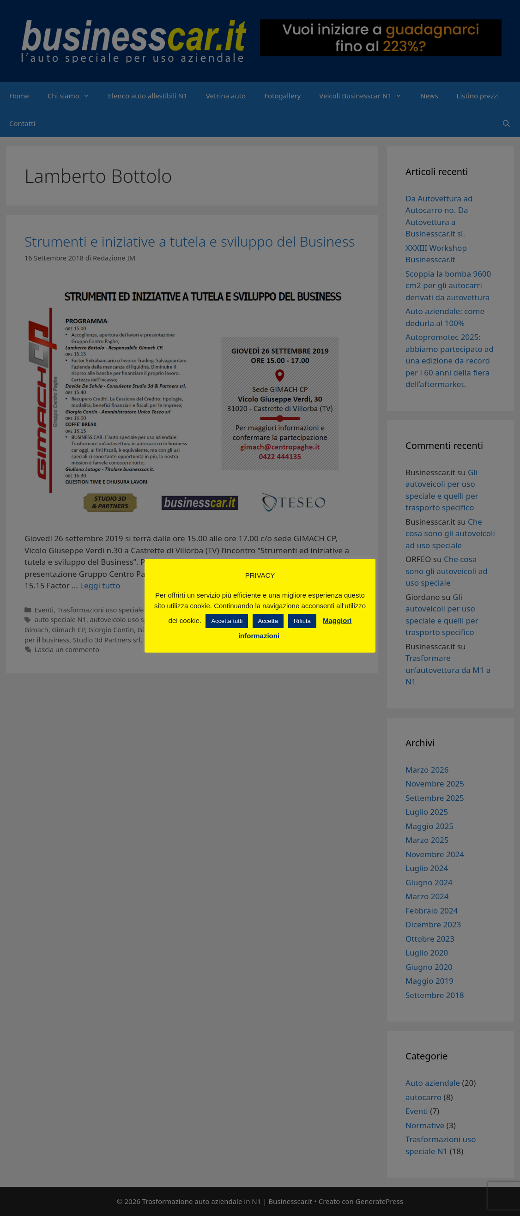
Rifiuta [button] (302, 620)
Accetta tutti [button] (226, 620)
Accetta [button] (268, 620)
